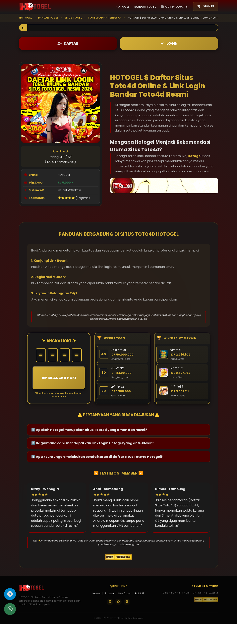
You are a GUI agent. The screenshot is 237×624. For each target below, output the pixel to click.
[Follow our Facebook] (127, 602)
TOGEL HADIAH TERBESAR (104, 17)
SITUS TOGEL (73, 17)
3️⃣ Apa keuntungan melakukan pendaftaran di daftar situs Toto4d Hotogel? (97, 456)
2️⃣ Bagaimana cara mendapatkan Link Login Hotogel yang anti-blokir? (92, 443)
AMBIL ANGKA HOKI (59, 377)
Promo (109, 593)
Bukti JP (140, 593)
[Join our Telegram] (110, 602)
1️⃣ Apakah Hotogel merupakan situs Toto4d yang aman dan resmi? (89, 429)
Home (96, 593)
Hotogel (195, 156)
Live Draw (124, 593)
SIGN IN (205, 6)
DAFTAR (67, 43)
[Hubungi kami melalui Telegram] (10, 595)
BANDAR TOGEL (145, 7)
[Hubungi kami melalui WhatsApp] (10, 610)
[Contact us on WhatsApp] (118, 602)
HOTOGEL (122, 7)
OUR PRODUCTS (174, 7)
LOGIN (169, 43)
